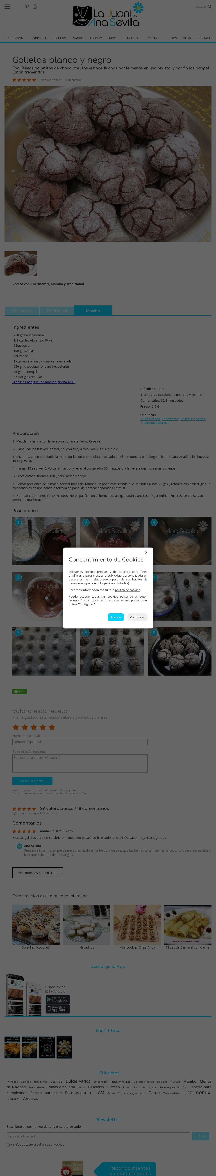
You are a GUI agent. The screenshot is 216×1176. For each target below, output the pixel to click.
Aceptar (116, 617)
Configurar (137, 617)
